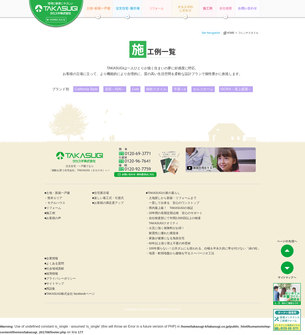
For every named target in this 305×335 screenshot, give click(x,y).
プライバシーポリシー (61, 278)
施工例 (207, 8)
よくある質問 (55, 263)
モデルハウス (56, 202)
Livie (135, 89)
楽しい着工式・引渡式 (109, 198)
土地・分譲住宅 (98, 8)
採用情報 (52, 273)
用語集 (50, 288)
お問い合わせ (247, 8)
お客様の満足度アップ (109, 202)
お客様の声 (53, 218)
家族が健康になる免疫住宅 (166, 238)
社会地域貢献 (55, 268)
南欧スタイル (156, 89)
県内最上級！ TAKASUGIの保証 (171, 208)
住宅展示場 (127, 8)
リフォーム (156, 8)
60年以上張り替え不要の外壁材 (170, 243)
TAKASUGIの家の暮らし (185, 8)
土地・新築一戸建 (58, 193)
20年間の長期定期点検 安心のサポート (176, 213)
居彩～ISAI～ (115, 89)
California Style (86, 89)
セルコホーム (203, 89)
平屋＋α (180, 89)
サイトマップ (55, 283)
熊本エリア (54, 198)
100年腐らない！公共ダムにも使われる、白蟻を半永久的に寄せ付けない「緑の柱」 (205, 248)
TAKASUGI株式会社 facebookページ (70, 293)
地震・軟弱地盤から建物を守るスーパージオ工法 (181, 253)
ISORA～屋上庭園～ (235, 89)
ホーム (56, 14)
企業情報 (225, 8)
